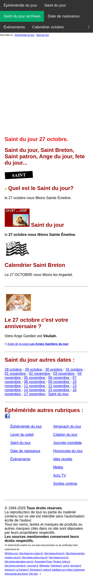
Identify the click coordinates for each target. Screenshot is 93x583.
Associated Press (43, 561)
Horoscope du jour (68, 451)
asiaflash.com (59, 569)
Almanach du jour (67, 426)
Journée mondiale (67, 443)
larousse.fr (75, 565)
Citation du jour (65, 435)
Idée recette (62, 459)
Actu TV (59, 475)
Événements (14, 27)
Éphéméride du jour (20, 5)
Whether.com (11, 553)
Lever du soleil (22, 435)
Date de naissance (63, 16)
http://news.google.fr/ (15, 565)
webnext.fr (10, 569)
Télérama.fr (56, 565)
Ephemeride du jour (24, 35)
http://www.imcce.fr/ (58, 557)
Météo (58, 467)
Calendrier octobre (48, 27)
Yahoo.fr (66, 561)
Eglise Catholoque (75, 569)
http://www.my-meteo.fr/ (31, 553)
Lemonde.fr (32, 565)
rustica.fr (47, 569)
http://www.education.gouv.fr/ (19, 561)
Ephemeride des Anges (16, 574)
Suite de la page (37, 344)
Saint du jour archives (22, 16)
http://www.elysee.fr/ (54, 553)
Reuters (57, 561)
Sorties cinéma (65, 483)
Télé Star (33, 574)
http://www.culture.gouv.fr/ (35, 557)
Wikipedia (44, 565)
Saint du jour (55, 5)
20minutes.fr (36, 569)
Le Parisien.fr (22, 569)
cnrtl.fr (66, 565)
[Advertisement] (46, 85)
